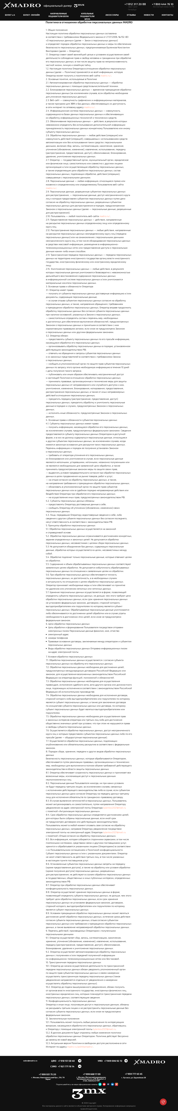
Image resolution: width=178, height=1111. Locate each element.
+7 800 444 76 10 (162, 4)
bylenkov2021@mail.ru (114, 807)
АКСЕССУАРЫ (112, 15)
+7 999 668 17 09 (91, 1074)
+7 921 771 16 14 (66, 1066)
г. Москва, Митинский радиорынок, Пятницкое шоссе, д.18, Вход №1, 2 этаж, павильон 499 (91, 1079)
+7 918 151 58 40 (66, 1060)
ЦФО (53, 1060)
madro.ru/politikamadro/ (80, 1046)
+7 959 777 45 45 (133, 1073)
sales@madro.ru (30, 1061)
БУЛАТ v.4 (10, 15)
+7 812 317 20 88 (135, 4)
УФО (100, 1060)
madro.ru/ (106, 75)
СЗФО (53, 1066)
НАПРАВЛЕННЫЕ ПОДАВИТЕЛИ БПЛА (58, 14)
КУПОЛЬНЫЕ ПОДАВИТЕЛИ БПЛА (87, 16)
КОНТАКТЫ (167, 15)
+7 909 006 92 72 (113, 1060)
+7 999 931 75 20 (47, 1074)
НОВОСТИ (149, 15)
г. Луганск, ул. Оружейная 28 (133, 1078)
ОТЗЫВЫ (131, 15)
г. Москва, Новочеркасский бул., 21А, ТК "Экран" (48, 1078)
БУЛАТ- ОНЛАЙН (31, 15)
